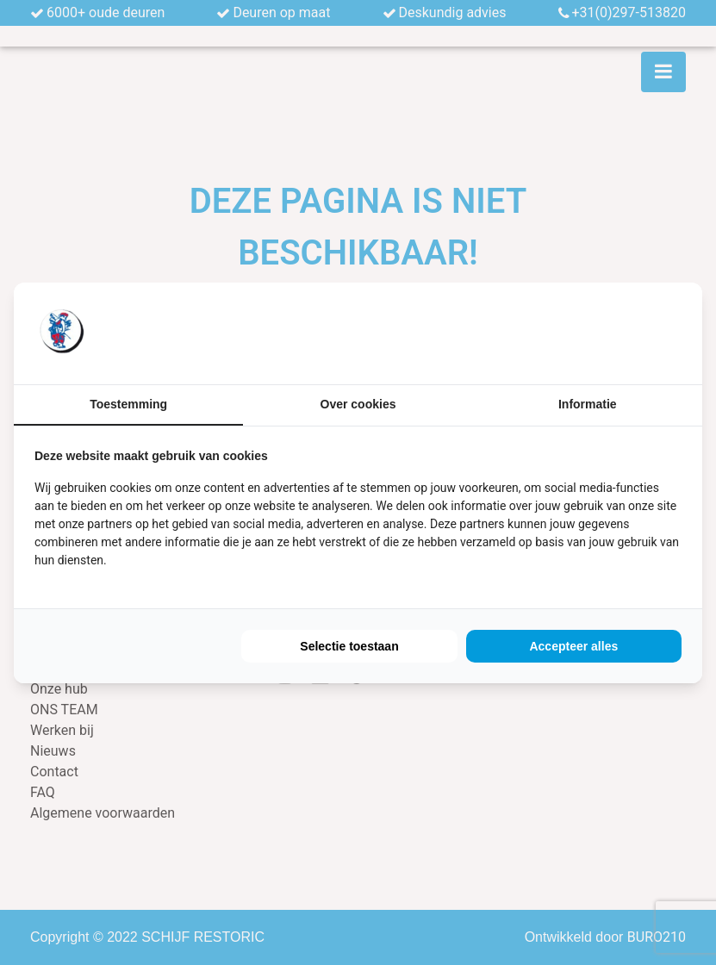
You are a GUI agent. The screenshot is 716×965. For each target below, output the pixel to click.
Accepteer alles (573, 646)
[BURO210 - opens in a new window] (617, 332)
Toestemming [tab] (128, 404)
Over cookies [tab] (358, 404)
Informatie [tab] (587, 404)
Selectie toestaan (349, 646)
